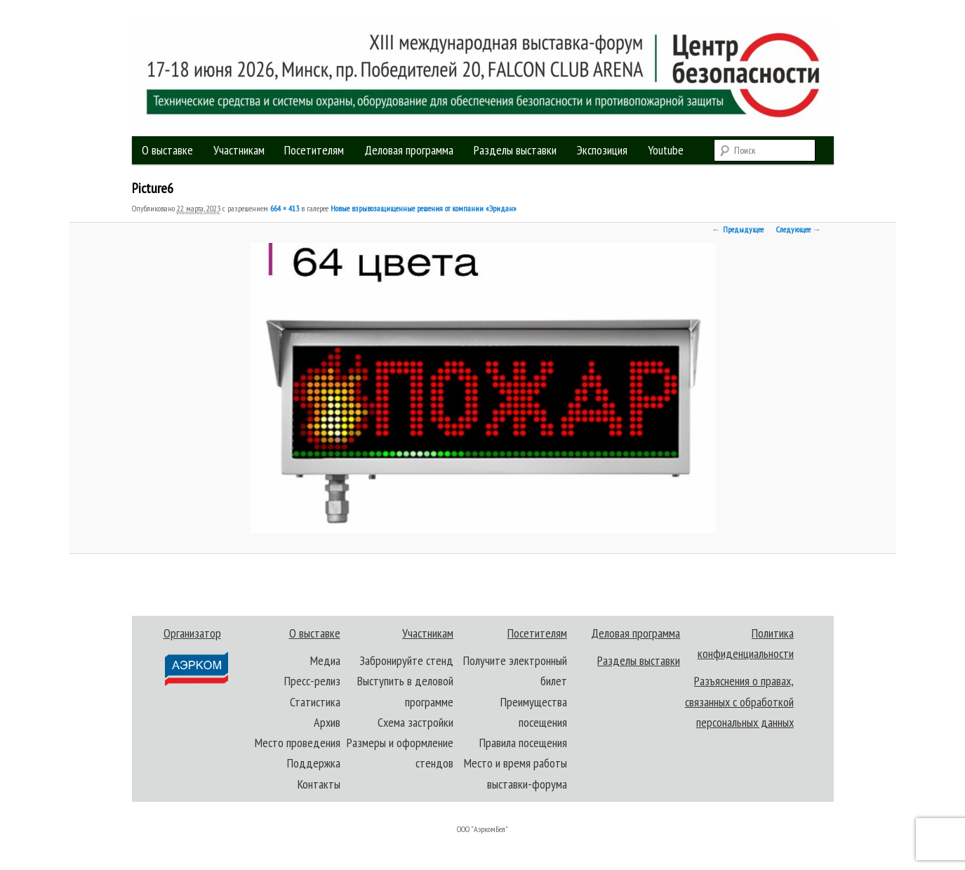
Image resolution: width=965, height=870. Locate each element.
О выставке (167, 150)
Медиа (325, 660)
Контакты (319, 784)
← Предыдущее (738, 229)
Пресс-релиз (312, 681)
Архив (327, 722)
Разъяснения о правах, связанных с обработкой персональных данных (739, 701)
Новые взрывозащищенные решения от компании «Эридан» (424, 208)
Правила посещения (523, 742)
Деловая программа (408, 150)
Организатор (195, 656)
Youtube (666, 150)
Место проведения (297, 742)
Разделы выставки (515, 150)
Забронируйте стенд (406, 660)
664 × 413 (284, 208)
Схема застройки (415, 722)
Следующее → (798, 229)
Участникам (239, 150)
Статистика (315, 702)
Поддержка (313, 763)
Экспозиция (602, 150)
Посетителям (314, 150)
